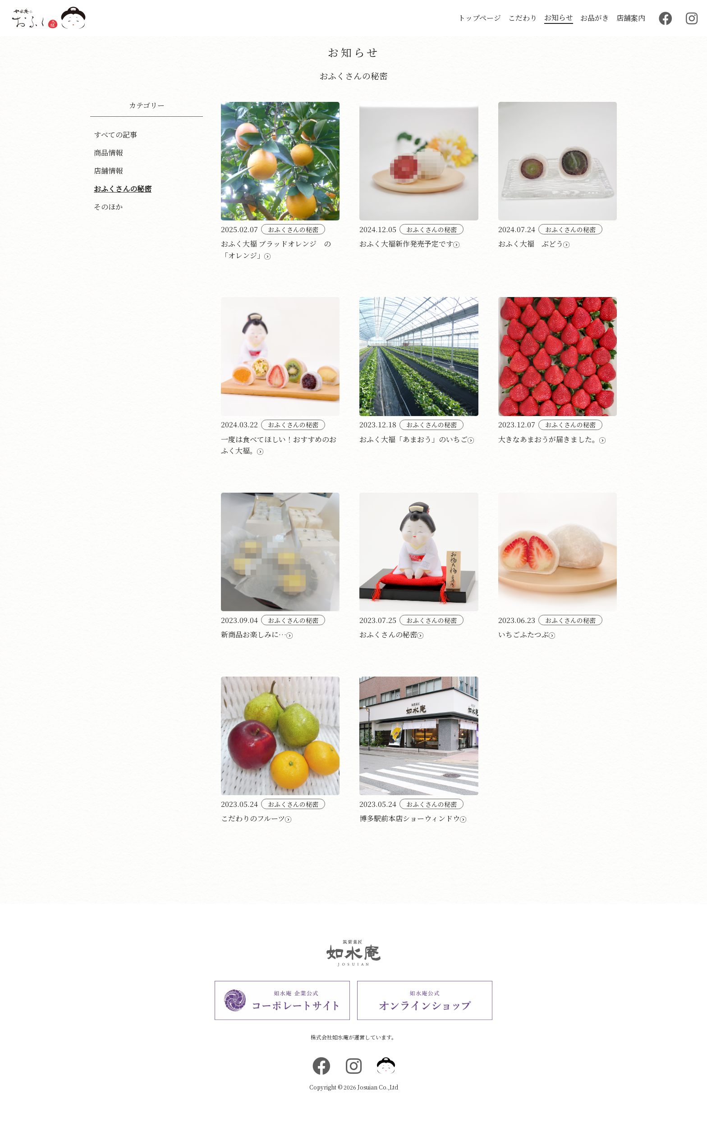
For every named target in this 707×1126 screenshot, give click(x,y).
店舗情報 (108, 170)
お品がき (594, 18)
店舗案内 (630, 18)
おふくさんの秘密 (123, 188)
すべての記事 (115, 134)
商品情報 (108, 152)
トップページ (479, 18)
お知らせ (558, 17)
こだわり (522, 18)
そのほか (108, 206)
